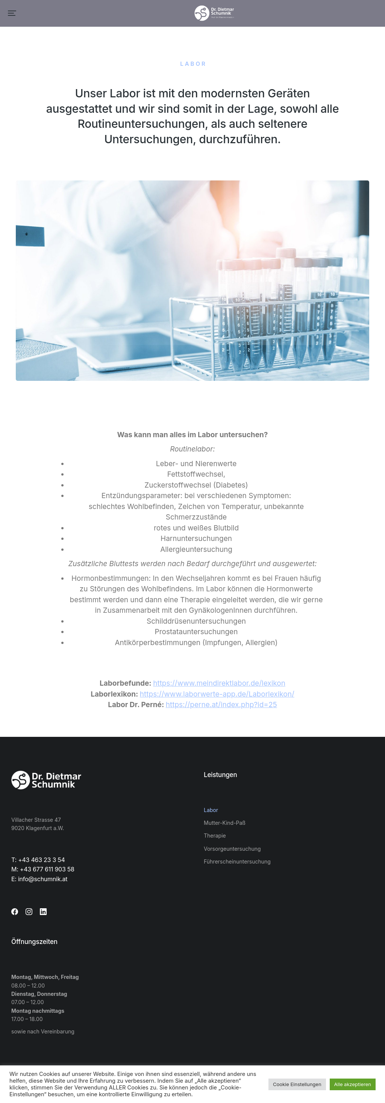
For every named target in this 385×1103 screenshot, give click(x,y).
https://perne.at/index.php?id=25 (221, 704)
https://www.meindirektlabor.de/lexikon (219, 683)
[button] (12, 13)
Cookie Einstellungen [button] (297, 1084)
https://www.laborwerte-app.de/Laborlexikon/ (217, 694)
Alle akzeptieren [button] (352, 1084)
